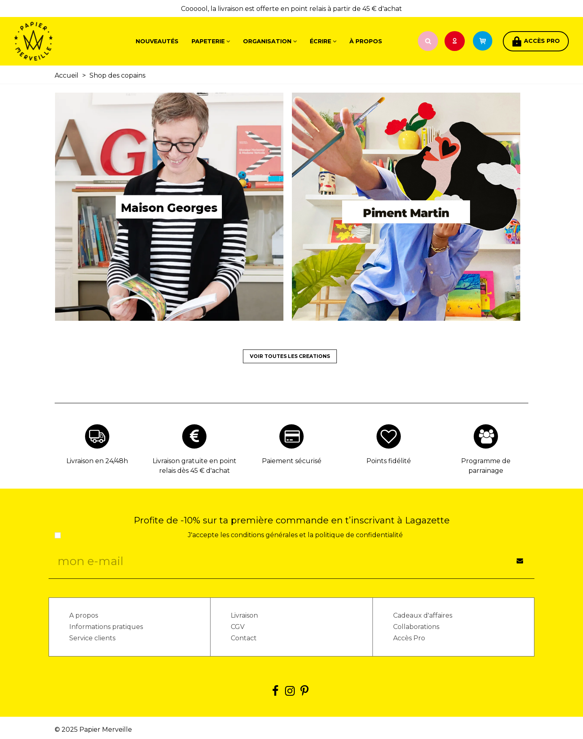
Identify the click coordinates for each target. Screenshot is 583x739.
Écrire (320, 41)
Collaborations (416, 627)
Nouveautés (157, 41)
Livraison (244, 615)
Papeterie (208, 41)
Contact (244, 638)
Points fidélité (388, 461)
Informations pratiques (106, 627)
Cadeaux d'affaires (422, 615)
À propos (365, 41)
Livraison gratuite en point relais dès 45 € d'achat (194, 465)
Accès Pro (409, 638)
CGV (238, 627)
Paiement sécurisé (291, 461)
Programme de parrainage (486, 465)
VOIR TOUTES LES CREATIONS (290, 356)
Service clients (92, 638)
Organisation (267, 41)
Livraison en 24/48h (97, 461)
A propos (83, 615)
